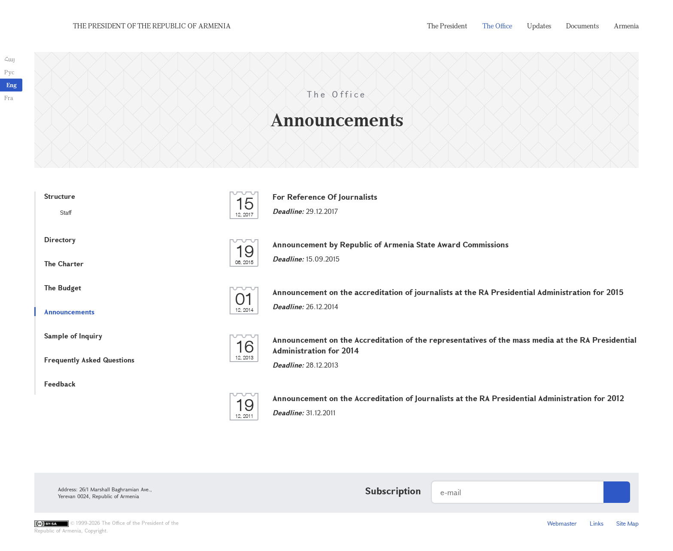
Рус (9, 72)
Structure (59, 196)
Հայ (9, 59)
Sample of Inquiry (73, 335)
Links (596, 523)
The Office (497, 25)
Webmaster (562, 523)
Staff (66, 212)
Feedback (60, 383)
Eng (11, 85)
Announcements (69, 311)
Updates (539, 25)
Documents (582, 25)
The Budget (62, 287)
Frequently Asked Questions (89, 359)
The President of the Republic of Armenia (152, 25)
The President (447, 25)
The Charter (64, 263)
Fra (8, 98)
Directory (60, 239)
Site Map (627, 523)
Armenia (626, 25)
